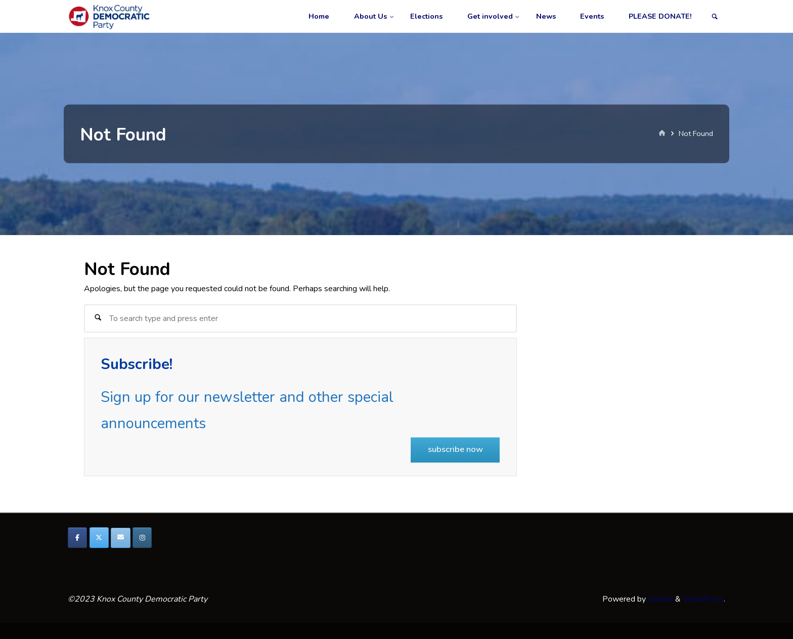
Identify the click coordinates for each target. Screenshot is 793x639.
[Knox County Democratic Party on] (163, 537)
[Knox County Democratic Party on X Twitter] (99, 537)
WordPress (703, 599)
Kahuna (659, 599)
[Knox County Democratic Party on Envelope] (120, 538)
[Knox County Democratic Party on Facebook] (77, 537)
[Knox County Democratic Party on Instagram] (142, 537)
